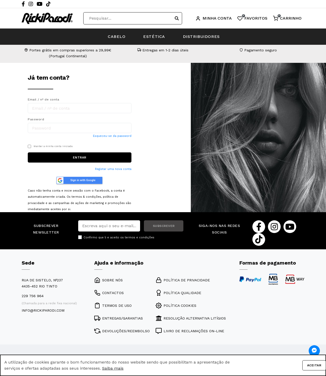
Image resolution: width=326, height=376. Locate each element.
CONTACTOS (109, 293)
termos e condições (139, 237)
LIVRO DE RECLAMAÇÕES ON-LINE (190, 331)
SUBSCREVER (164, 226)
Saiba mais (113, 368)
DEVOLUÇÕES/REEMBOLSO (122, 331)
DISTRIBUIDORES (201, 36)
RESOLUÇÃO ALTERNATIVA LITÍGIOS (191, 318)
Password (36, 119)
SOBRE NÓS (108, 280)
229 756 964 (33, 296)
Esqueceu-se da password (112, 136)
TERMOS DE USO (113, 305)
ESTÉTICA (154, 36)
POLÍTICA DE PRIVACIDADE (183, 280)
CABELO (117, 36)
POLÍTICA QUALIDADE (178, 293)
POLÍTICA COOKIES (176, 305)
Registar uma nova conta (113, 169)
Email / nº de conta (43, 99)
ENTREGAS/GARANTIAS (118, 318)
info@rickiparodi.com (43, 310)
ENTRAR (79, 157)
